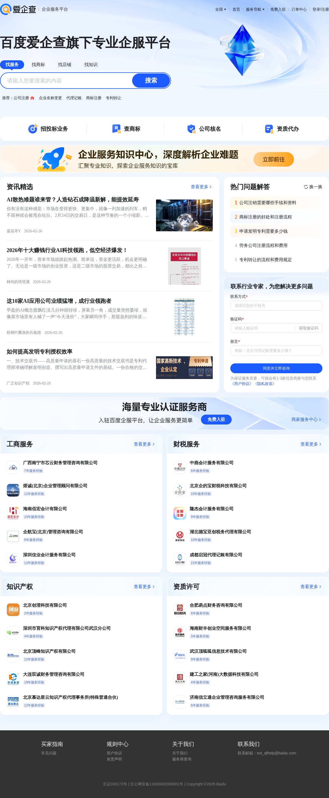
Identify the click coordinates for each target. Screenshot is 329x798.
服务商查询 (181, 759)
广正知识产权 (18, 383)
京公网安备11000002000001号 (156, 784)
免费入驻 (278, 9)
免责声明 (114, 759)
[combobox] (85, 80)
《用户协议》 (241, 383)
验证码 (236, 319)
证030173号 (117, 784)
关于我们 (180, 753)
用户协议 (114, 753)
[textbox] (85, 80)
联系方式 (238, 297)
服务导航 (255, 9)
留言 (234, 342)
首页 (236, 9)
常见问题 (48, 753)
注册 (325, 9)
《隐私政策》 (264, 383)
